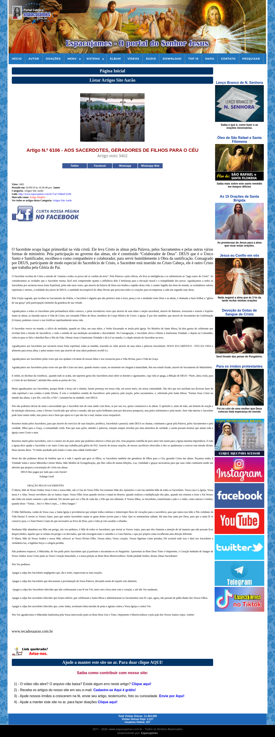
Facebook (100, 165)
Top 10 (193, 58)
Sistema (93, 58)
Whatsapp (125, 165)
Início (17, 58)
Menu (72, 58)
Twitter (74, 165)
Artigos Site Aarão (62, 200)
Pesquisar (251, 58)
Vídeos (133, 58)
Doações (53, 58)
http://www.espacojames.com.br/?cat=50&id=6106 (44, 193)
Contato (228, 58)
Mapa (209, 58)
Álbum (115, 58)
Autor (33, 58)
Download (172, 58)
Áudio (151, 58)
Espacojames (149, 733)
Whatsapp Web (150, 165)
